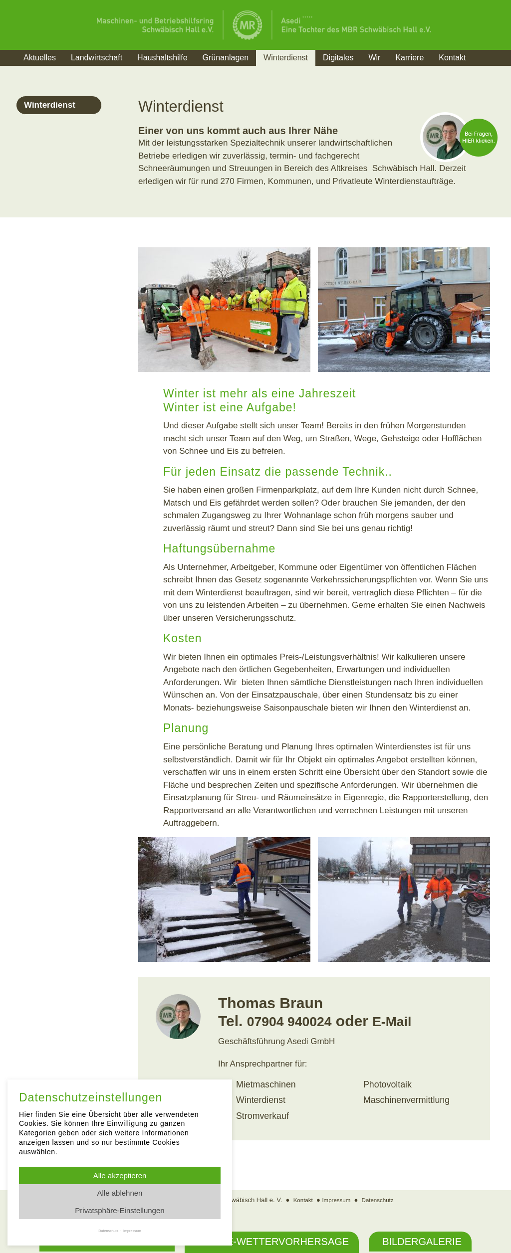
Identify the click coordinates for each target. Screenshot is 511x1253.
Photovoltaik (386, 1084)
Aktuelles (39, 57)
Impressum (335, 1198)
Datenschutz (381, 1198)
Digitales (338, 57)
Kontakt (452, 57)
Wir (374, 57)
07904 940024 (295, 1021)
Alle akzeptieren (120, 1175)
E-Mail (405, 1021)
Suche (492, 70)
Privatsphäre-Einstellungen (119, 1210)
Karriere (409, 57)
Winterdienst (285, 57)
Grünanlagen (226, 57)
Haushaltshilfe (162, 57)
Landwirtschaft (96, 57)
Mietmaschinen (264, 1084)
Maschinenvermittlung (404, 1099)
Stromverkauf (261, 1114)
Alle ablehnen (120, 1193)
